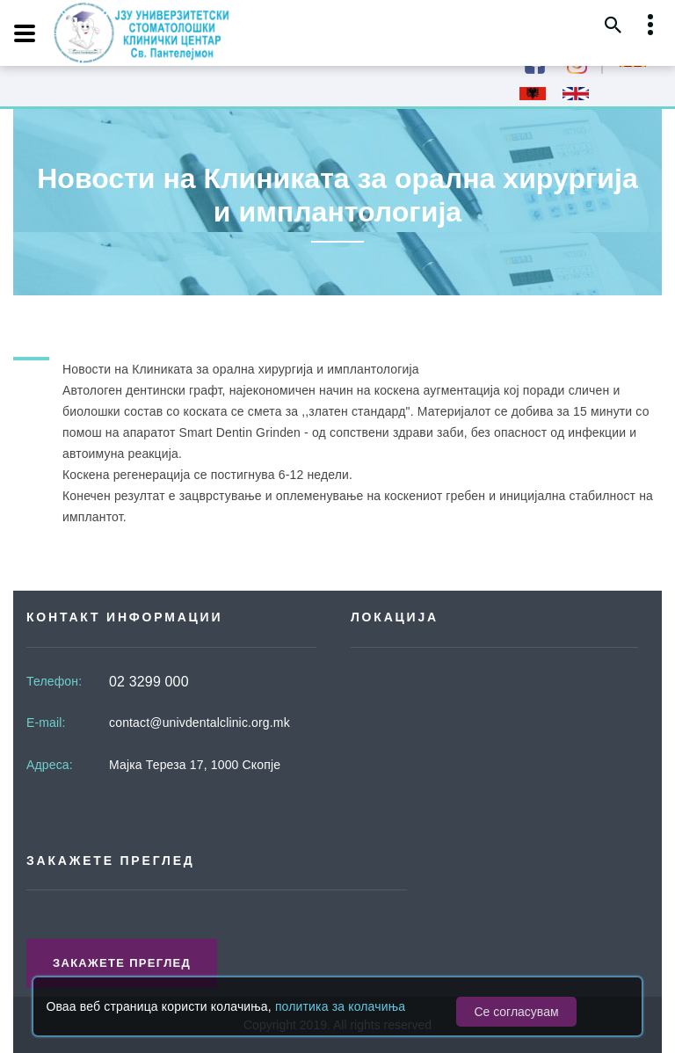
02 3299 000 (149, 681)
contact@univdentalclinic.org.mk (199, 722)
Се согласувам (516, 1012)
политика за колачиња (340, 1006)
